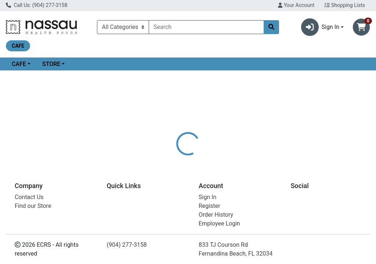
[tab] (176, 165)
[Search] (206, 27)
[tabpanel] (266, 195)
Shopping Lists (345, 5)
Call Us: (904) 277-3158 (36, 5)
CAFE (19, 63)
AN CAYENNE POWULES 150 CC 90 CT (216, 250)
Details (177, 165)
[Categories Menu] (123, 27)
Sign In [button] (320, 27)
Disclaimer (209, 165)
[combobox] (206, 27)
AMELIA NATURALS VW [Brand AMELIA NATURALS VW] (258, 192)
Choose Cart (323, 124)
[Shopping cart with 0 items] (361, 27)
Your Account (296, 5)
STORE (51, 63)
